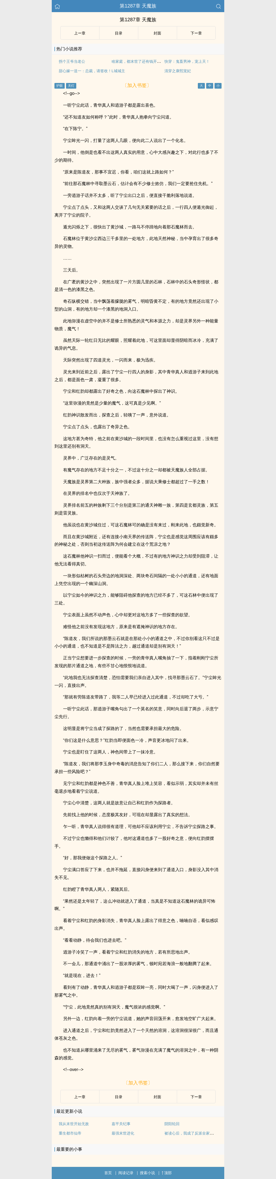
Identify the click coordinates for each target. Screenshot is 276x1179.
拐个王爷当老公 (72, 61)
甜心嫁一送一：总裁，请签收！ (85, 71)
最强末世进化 (123, 1133)
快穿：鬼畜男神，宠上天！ (187, 61)
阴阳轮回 (172, 1124)
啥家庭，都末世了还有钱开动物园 (140, 61)
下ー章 (196, 33)
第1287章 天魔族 (138, 6)
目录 (118, 33)
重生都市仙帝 (70, 1133)
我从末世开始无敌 (74, 1124)
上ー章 (79, 33)
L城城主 (118, 71)
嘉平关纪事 (121, 1124)
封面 (157, 33)
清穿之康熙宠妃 (177, 71)
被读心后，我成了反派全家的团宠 (192, 1133)
